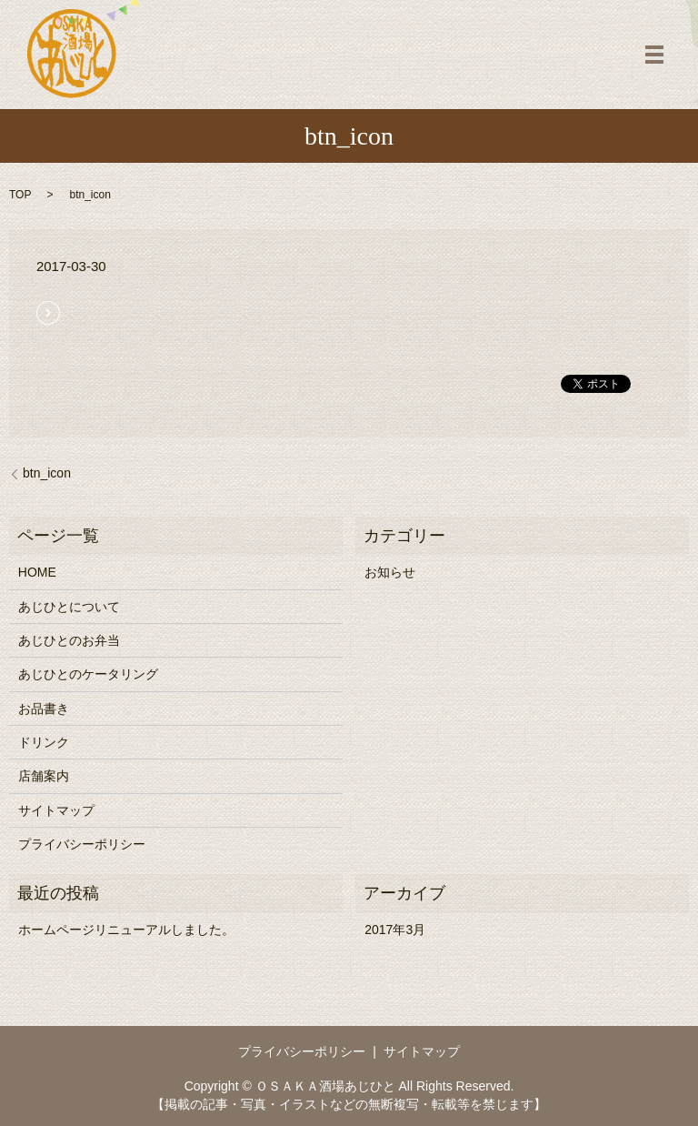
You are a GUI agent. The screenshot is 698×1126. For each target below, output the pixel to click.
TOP (20, 194)
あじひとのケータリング (88, 674)
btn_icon (47, 473)
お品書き (43, 708)
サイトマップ (56, 810)
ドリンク (43, 742)
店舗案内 (43, 776)
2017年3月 (394, 929)
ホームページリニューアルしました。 (126, 929)
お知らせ (389, 572)
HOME (37, 572)
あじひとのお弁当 (69, 640)
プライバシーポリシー (81, 844)
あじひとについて (69, 606)
